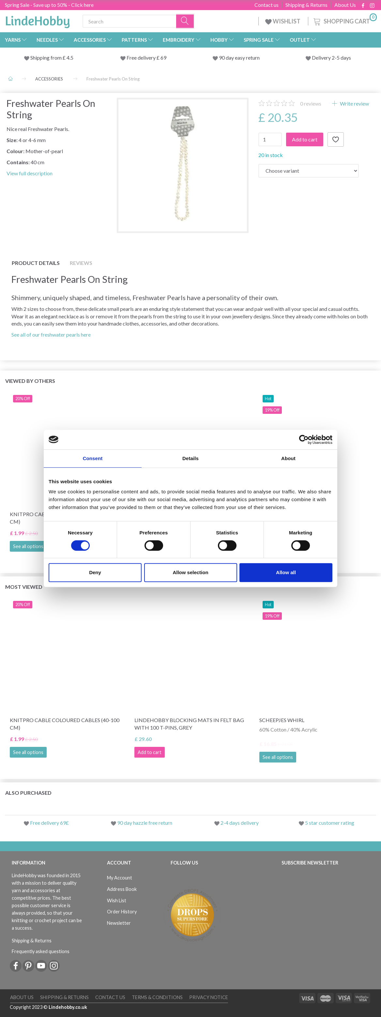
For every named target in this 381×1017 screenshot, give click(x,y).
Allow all (286, 572)
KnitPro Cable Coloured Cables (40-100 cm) (64, 724)
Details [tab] (190, 458)
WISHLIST (283, 21)
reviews (310, 103)
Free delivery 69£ (49, 823)
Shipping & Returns (306, 5)
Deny (95, 572)
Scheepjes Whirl (281, 720)
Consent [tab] (93, 458)
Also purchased (28, 793)
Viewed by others (30, 381)
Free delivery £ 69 (146, 57)
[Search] (185, 21)
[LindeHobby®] (37, 20)
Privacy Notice (208, 997)
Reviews (81, 263)
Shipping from (46, 57)
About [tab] (288, 458)
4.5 (69, 57)
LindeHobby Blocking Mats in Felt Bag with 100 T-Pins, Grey (189, 724)
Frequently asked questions (40, 951)
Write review (354, 103)
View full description (30, 173)
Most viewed (23, 587)
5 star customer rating (329, 823)
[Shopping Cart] (344, 20)
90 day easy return (239, 57)
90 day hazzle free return (144, 823)
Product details (36, 263)
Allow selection (190, 572)
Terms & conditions (157, 997)
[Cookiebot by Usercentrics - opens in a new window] (303, 439)
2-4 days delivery (240, 823)
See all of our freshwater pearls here (51, 334)
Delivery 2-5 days (331, 57)
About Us (345, 5)
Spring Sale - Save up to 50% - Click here (49, 5)
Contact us (266, 5)
